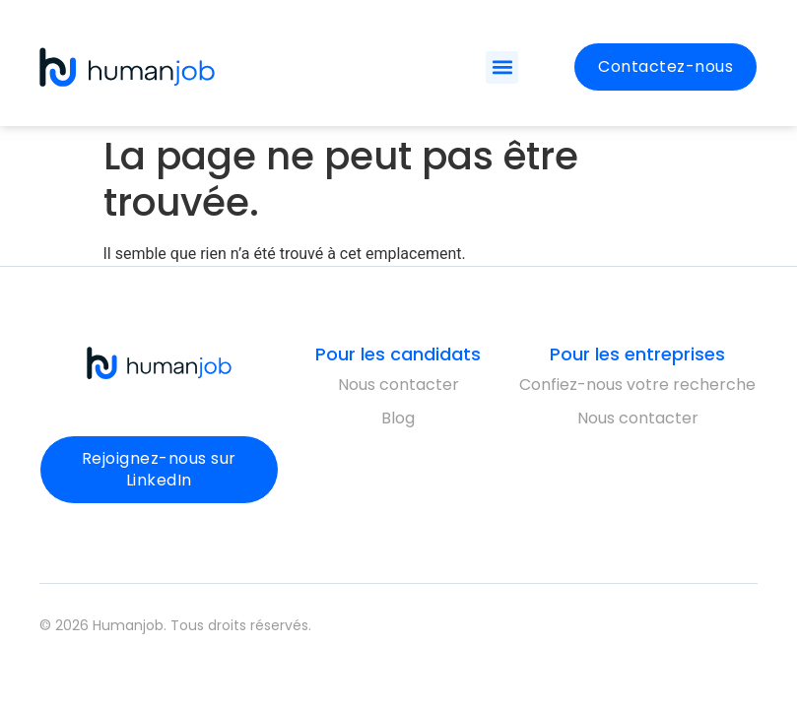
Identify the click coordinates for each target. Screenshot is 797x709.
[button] (502, 67)
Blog (398, 418)
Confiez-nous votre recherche (637, 384)
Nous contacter (398, 384)
